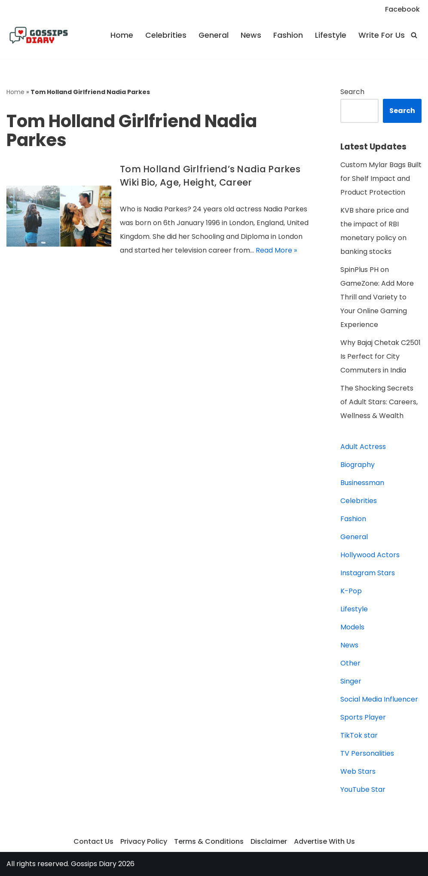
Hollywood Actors (370, 555)
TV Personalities (367, 753)
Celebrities (165, 35)
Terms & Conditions (209, 841)
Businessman (362, 483)
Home (121, 35)
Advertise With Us (324, 841)
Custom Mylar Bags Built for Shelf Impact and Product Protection (381, 178)
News (251, 35)
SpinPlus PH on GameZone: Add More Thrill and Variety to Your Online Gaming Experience (377, 297)
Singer (350, 681)
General (214, 35)
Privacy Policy (143, 841)
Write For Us (381, 35)
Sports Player (363, 717)
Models (352, 627)
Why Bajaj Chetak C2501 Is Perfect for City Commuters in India (380, 356)
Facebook (402, 9)
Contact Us (93, 841)
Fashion (288, 35)
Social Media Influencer (379, 699)
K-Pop (351, 591)
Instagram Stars (367, 573)
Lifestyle (330, 35)
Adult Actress (363, 447)
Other (350, 663)
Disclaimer (269, 841)
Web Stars (358, 771)
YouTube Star (362, 789)
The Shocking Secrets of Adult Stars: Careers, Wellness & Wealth (379, 402)
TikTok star (359, 735)
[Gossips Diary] (38, 35)
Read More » (276, 250)
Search (352, 92)
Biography (357, 465)
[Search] (414, 35)
